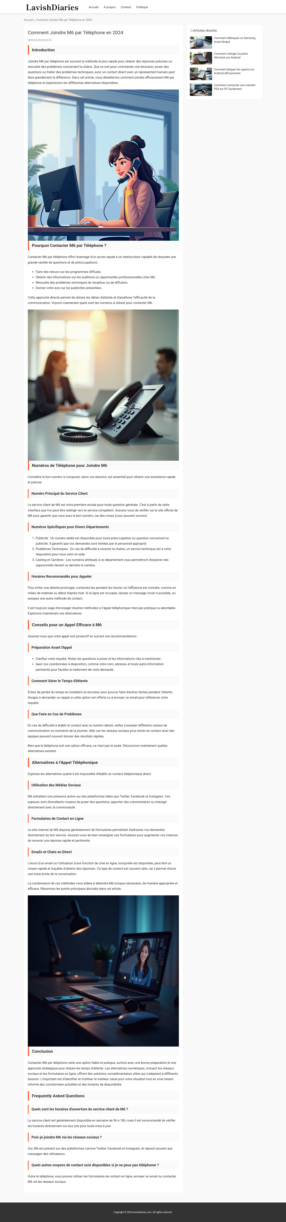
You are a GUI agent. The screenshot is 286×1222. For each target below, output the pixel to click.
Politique (142, 7)
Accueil (94, 7)
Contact (126, 7)
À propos (110, 7)
